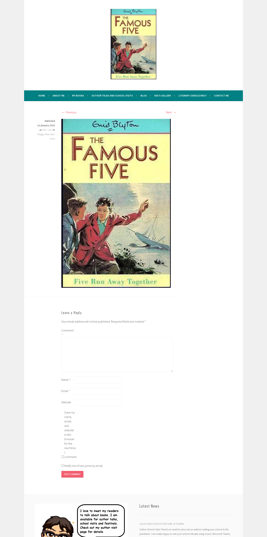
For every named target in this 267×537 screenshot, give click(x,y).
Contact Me (221, 95)
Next (171, 112)
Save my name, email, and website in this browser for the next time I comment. (70, 435)
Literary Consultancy (192, 95)
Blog (144, 95)
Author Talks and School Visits (112, 95)
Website (66, 402)
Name (65, 379)
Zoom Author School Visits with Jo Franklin (161, 523)
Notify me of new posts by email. (83, 466)
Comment (67, 332)
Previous (68, 112)
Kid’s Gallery (162, 95)
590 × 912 (47, 130)
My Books (78, 95)
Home (41, 95)
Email (65, 391)
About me (59, 95)
